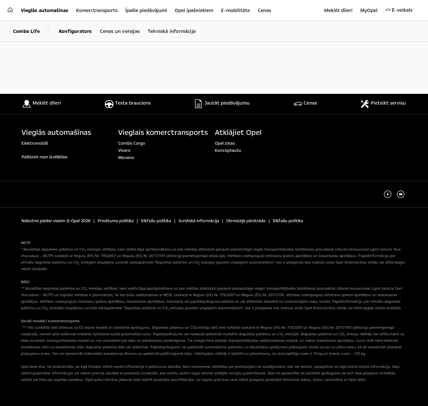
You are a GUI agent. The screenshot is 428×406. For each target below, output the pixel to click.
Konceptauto (228, 150)
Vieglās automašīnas (56, 133)
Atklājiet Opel (238, 133)
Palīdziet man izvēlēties (44, 157)
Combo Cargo (131, 143)
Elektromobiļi (34, 143)
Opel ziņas (225, 143)
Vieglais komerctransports (163, 133)
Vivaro (124, 150)
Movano (126, 158)
